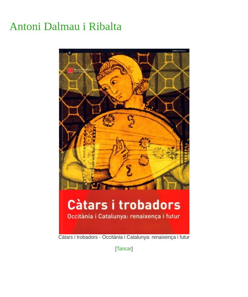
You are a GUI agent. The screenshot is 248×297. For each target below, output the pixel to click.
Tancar (123, 249)
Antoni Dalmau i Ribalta (65, 26)
